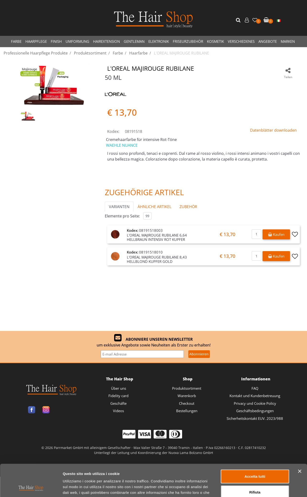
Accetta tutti (255, 403)
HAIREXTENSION (106, 41)
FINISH (56, 41)
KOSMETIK (215, 41)
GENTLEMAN (134, 41)
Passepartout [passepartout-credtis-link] (174, 473)
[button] (239, 20)
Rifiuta (255, 419)
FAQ (254, 388)
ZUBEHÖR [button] (188, 206)
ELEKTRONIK (158, 41)
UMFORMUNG (77, 41)
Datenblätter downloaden (273, 130)
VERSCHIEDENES (241, 41)
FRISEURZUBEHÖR (188, 41)
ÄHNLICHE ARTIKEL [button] (154, 206)
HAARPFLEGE (36, 41)
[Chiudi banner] (299, 398)
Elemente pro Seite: (122, 216)
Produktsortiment (186, 388)
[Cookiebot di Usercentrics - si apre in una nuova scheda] (31, 444)
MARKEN (288, 41)
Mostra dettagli (251, 445)
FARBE (16, 41)
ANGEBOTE (267, 41)
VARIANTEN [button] (119, 206)
